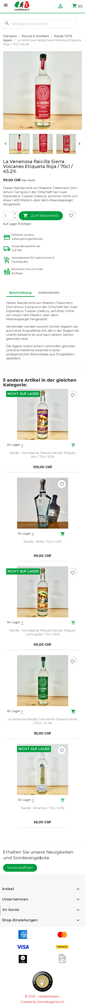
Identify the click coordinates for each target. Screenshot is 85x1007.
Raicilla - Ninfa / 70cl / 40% (42, 542)
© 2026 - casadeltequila (41, 996)
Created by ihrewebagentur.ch (42, 1002)
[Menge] (8, 215)
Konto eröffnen (20, 868)
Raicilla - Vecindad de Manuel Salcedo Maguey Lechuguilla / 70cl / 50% (42, 632)
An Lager (13, 445)
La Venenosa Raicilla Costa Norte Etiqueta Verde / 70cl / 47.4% (42, 721)
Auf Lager (10, 224)
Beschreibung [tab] (20, 293)
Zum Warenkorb (41, 215)
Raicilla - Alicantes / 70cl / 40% (42, 808)
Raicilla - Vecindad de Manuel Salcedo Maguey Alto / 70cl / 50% (42, 455)
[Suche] (39, 23)
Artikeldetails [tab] (48, 293)
